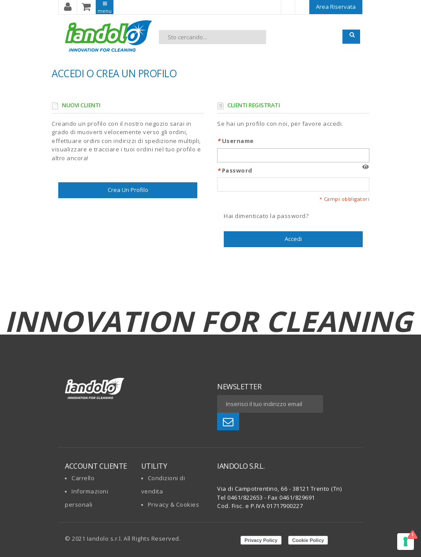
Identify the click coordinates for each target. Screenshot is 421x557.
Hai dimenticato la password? (266, 216)
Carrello (82, 478)
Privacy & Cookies (173, 504)
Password (234, 170)
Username (235, 141)
